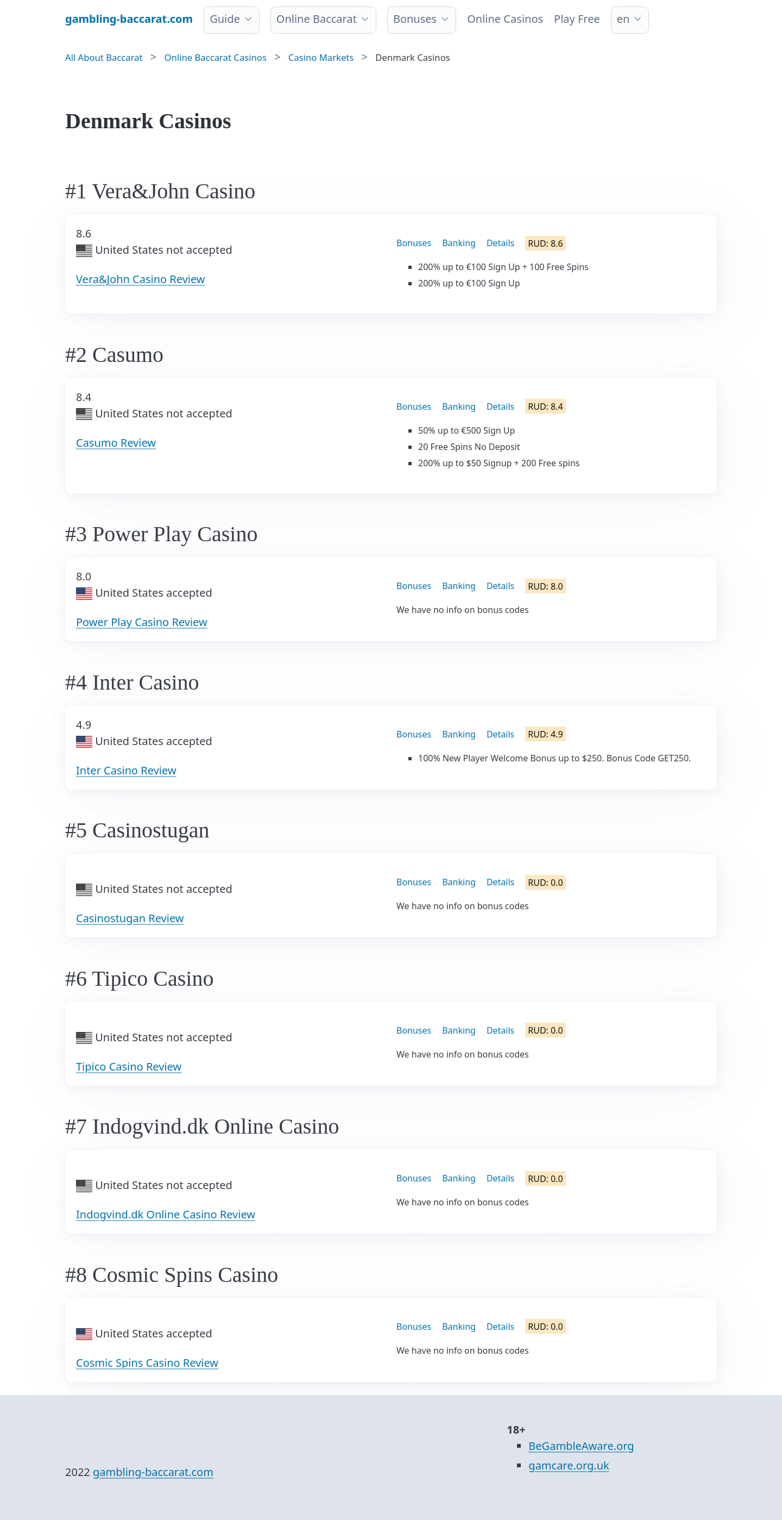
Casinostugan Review (130, 918)
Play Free (577, 18)
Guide (225, 18)
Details (500, 243)
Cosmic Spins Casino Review (147, 1362)
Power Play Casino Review (141, 622)
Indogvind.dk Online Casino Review (165, 1214)
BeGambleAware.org (581, 1445)
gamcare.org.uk (568, 1465)
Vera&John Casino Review (140, 279)
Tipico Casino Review (128, 1066)
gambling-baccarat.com (153, 1472)
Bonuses (415, 18)
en (623, 18)
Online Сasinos (505, 18)
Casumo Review (116, 442)
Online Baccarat (316, 18)
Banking (459, 243)
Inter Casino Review (126, 770)
